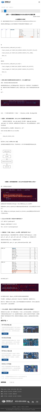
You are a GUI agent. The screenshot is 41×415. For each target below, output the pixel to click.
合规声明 (27, 406)
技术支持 (10, 391)
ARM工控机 (13, 389)
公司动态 (2, 11)
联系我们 (19, 396)
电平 (17, 309)
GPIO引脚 (13, 309)
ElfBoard (23, 406)
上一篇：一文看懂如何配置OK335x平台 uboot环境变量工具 (14, 376)
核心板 (5, 389)
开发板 (8, 389)
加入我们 (15, 396)
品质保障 (10, 396)
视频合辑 (15, 393)
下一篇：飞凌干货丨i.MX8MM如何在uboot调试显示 (12, 378)
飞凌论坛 (19, 406)
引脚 (9, 82)
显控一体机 (19, 389)
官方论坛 (19, 391)
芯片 (18, 23)
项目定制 (5, 391)
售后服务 (15, 391)
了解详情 (5, 333)
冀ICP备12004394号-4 (26, 409)
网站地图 (33, 409)
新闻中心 (11, 7)
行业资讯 (5, 11)
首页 (7, 7)
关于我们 (5, 396)
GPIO (21, 19)
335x (31, 21)
